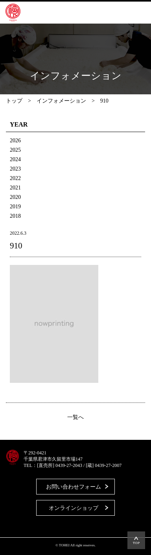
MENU (133, 12)
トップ (14, 101)
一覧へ (75, 417)
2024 (15, 159)
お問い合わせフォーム (73, 487)
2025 (15, 150)
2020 (15, 197)
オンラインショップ (73, 508)
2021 (15, 188)
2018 (15, 216)
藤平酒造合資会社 (13, 13)
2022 (15, 178)
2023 (15, 169)
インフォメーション (61, 101)
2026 (15, 140)
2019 (15, 207)
